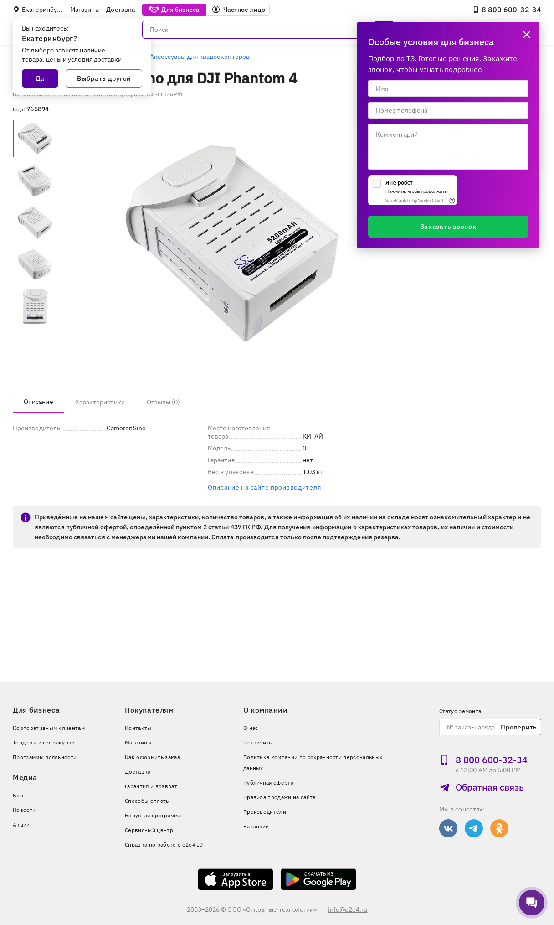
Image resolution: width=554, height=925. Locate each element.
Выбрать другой (104, 78)
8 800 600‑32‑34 (506, 9)
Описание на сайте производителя (264, 487)
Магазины (85, 9)
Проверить (519, 727)
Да (40, 78)
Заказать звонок (449, 226)
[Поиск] (268, 30)
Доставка (120, 9)
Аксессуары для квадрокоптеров (200, 56)
